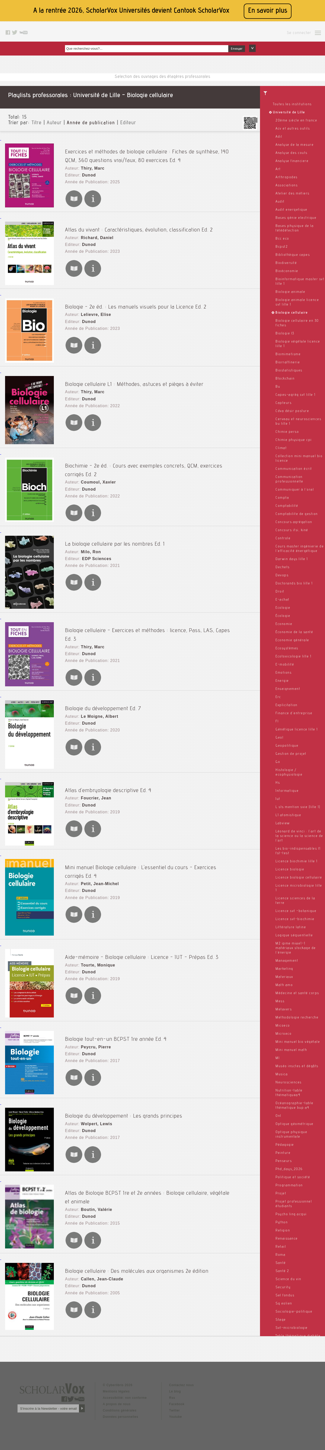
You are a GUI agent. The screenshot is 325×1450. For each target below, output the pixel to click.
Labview (282, 823)
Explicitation (286, 705)
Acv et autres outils (292, 129)
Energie (282, 681)
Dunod (86, 167)
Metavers (283, 1009)
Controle (282, 538)
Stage (280, 1320)
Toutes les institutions (292, 104)
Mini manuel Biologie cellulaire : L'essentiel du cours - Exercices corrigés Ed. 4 (157, 860)
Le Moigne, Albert (96, 710)
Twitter (174, 1407)
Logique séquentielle (294, 935)
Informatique (287, 791)
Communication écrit (293, 469)
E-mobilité (284, 665)
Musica (281, 1074)
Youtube (175, 1414)
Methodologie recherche (296, 1017)
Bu (277, 387)
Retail (280, 1247)
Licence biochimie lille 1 (296, 861)
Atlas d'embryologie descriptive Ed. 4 (108, 783)
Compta (282, 498)
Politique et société (292, 1177)
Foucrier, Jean (93, 792)
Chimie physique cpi (293, 440)
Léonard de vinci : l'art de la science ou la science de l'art (299, 836)
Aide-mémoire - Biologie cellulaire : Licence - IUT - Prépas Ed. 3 (142, 950)
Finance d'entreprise (293, 713)
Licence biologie (289, 869)
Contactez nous (181, 1382)
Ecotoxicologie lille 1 (293, 656)
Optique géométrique (294, 1124)
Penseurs (283, 1161)
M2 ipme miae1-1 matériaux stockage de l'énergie (295, 948)
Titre (36, 123)
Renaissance (286, 1239)
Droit (279, 592)
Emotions (283, 673)
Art (278, 169)
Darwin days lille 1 (291, 559)
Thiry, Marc (90, 162)
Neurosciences (288, 1082)
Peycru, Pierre (93, 1041)
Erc (278, 697)
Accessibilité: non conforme (125, 1395)
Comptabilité (286, 506)
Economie (283, 624)
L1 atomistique (288, 815)
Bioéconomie (286, 271)
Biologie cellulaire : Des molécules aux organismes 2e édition (136, 1263)
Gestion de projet (290, 754)
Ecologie (282, 608)
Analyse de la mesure (294, 145)
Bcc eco (282, 239)
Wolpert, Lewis (93, 1118)
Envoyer (236, 48)
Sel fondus (284, 1295)
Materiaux (284, 977)
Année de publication (91, 123)
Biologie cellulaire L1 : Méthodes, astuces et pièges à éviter (134, 378)
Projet (280, 1193)
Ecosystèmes (286, 648)
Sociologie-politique (293, 1312)
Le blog (175, 1388)
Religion (282, 1230)
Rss (172, 1395)
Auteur (54, 123)
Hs (277, 783)
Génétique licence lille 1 (296, 729)
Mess (279, 1001)
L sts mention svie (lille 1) (297, 807)
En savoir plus (267, 11)
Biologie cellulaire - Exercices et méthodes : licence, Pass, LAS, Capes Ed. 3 (154, 624)
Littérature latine (290, 927)
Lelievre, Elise (93, 310)
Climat (281, 448)
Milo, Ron (88, 546)
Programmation (289, 1185)
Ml (277, 1058)
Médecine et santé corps (297, 993)
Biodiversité (286, 263)
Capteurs (283, 403)
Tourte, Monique (95, 959)
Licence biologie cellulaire (298, 878)
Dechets (282, 567)
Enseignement (287, 689)
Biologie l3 (284, 333)
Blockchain (285, 379)
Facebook (177, 1401)
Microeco (283, 1034)
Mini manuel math (291, 1050)
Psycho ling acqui (291, 1214)
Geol (279, 738)
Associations (286, 185)
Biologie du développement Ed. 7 (103, 702)
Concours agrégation (293, 522)
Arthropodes (286, 177)
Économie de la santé (294, 632)
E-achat (282, 600)
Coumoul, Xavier (95, 469)
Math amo (284, 985)
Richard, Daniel (94, 233)
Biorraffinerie (287, 362)
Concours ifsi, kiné (291, 530)
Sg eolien (283, 1303)
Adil (278, 137)
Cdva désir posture (292, 411)
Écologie (282, 616)
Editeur (128, 123)
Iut (277, 799)
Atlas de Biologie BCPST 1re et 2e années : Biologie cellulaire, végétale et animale (160, 1186)
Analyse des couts (291, 153)
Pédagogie (284, 1145)
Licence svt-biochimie (295, 919)
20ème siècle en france (296, 120)
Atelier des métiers (292, 193)
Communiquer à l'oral (294, 490)
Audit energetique (291, 210)
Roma (280, 1255)
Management (286, 961)
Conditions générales (120, 1407)
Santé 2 (282, 1271)
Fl (277, 721)
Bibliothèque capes (292, 255)
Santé (280, 1263)
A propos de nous (117, 1401)
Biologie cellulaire (291, 313)
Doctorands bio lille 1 (294, 583)
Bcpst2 (281, 247)
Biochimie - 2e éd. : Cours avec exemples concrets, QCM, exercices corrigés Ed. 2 (160, 460)
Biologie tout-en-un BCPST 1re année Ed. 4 (116, 1032)
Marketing (284, 969)
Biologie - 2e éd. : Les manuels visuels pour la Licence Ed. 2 (135, 301)
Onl (278, 1116)
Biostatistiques (288, 370)
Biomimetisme (288, 354)
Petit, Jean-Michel (96, 869)
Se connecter (299, 33)
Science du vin (288, 1279)
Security (282, 1287)
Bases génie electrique (295, 218)
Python (281, 1222)
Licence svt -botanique (295, 911)
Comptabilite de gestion (296, 514)
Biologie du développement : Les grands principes (123, 1109)
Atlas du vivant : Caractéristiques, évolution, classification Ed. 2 (139, 224)
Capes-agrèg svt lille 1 (295, 395)
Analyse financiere (291, 161)
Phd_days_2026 (289, 1169)
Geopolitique (286, 746)
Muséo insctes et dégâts (296, 1066)
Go (277, 762)
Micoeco (282, 1026)
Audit (280, 202)
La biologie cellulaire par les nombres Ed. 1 (115, 538)
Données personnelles (120, 1414)
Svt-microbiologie (291, 1328)
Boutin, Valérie (93, 1195)
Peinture (282, 1153)
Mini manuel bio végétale (297, 1042)
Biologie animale (290, 292)
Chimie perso (287, 432)
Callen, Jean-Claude (98, 1272)
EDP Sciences (93, 551)
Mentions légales (116, 1388)
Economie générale (292, 640)
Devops (281, 575)
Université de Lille (289, 112)
